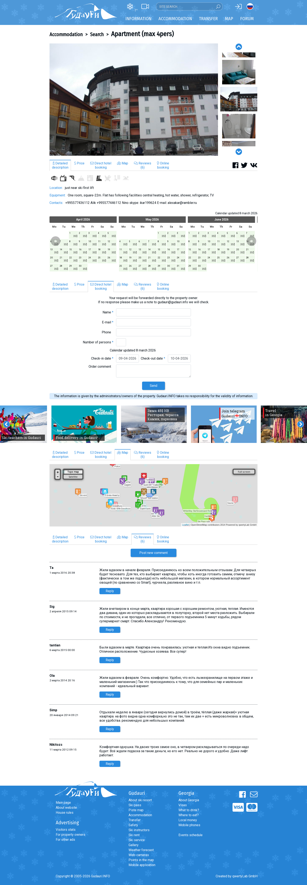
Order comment (101, 367)
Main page (63, 803)
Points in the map (141, 860)
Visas (182, 805)
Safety (133, 825)
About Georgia (188, 800)
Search (97, 34)
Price (79, 163)
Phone (107, 332)
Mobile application (142, 865)
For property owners (70, 835)
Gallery (134, 845)
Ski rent (134, 835)
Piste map (136, 810)
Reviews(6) (142, 165)
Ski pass (135, 805)
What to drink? (188, 810)
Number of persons (98, 342)
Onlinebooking (163, 165)
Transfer (135, 820)
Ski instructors (139, 830)
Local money (187, 820)
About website (66, 808)
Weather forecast (141, 850)
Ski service (137, 840)
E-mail (107, 322)
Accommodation (66, 34)
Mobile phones (189, 825)
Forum (247, 18)
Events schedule (190, 835)
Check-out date (153, 358)
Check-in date (102, 358)
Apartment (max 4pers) (142, 34)
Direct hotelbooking (100, 165)
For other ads (65, 840)
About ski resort (140, 800)
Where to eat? (188, 815)
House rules (64, 813)
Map (229, 18)
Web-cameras (139, 855)
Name (108, 312)
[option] (134, 99)
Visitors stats (66, 830)
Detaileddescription (60, 165)
